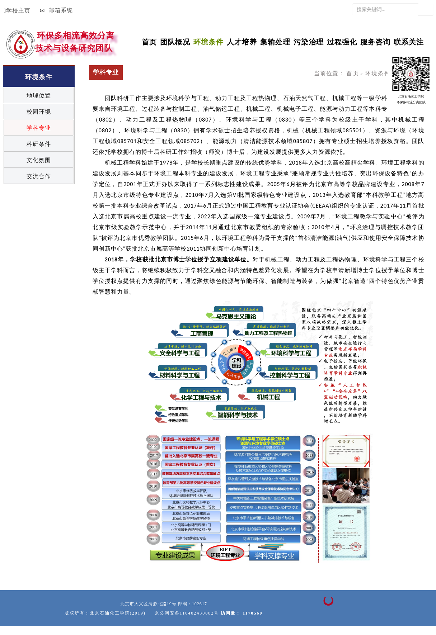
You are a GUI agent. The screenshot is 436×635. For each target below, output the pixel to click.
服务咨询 (375, 41)
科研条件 (39, 144)
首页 (149, 41)
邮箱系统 (56, 10)
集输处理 (275, 41)
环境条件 (378, 73)
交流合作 (39, 176)
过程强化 (342, 41)
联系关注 (409, 41)
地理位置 (39, 95)
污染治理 (309, 41)
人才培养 (242, 41)
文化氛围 (39, 160)
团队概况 (175, 41)
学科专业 (39, 127)
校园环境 (39, 111)
